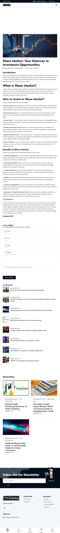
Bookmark (27, 501)
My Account (27, 499)
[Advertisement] (30, 19)
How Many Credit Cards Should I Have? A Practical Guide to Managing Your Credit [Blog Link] (43, 408)
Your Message (8, 252)
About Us (46, 499)
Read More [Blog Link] (9, 411)
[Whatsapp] (28, 68)
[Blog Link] (16, 388)
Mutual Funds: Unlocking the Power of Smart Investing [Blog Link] (25, 320)
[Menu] (52, 530)
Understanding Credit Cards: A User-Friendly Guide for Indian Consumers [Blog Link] (31, 310)
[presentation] (15, 273)
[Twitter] (30, 68)
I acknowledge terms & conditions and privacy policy (18, 267)
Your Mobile (7, 245)
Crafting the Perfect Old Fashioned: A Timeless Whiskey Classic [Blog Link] (28, 330)
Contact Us (46, 507)
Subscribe (51, 480)
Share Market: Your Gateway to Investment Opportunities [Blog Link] (26, 351)
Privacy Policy (47, 501)
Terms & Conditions (49, 504)
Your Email (7, 238)
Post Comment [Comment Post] (9, 277)
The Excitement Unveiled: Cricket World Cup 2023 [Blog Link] (24, 340)
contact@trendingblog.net (12, 517)
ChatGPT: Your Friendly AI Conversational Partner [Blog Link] (24, 361)
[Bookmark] (33, 68)
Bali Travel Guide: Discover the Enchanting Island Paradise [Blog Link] (27, 290)
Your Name (7, 231)
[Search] (18, 530)
